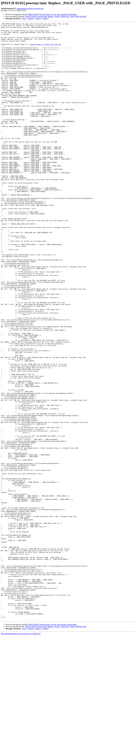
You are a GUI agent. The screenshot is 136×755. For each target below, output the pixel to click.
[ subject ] (38, 18)
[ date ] (24, 18)
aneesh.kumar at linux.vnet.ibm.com (30, 8)
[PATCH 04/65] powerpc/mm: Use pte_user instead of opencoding (52, 14)
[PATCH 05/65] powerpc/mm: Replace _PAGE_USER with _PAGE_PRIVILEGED (55, 16)
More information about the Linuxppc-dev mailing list (21, 753)
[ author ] (45, 18)
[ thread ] (30, 18)
